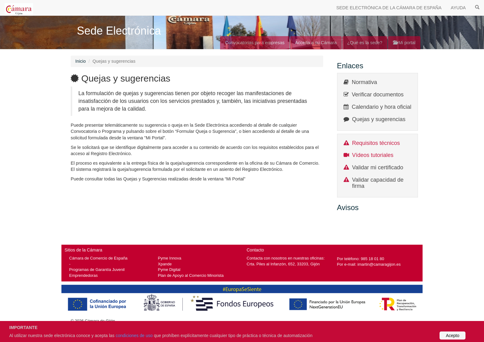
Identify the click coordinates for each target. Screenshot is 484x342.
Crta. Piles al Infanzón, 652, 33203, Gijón (283, 264)
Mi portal (404, 42)
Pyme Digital (169, 269)
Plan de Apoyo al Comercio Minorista (191, 275)
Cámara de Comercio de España (98, 258)
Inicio (80, 61)
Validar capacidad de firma (378, 183)
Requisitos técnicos (376, 143)
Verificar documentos (378, 94)
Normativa (364, 82)
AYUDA (458, 7)
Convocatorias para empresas (255, 42)
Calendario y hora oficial (381, 107)
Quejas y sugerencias (379, 119)
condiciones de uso (134, 335)
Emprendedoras (83, 275)
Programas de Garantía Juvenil (97, 269)
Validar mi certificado (377, 167)
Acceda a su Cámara (316, 42)
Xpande (165, 264)
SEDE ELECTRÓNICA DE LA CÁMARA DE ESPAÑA (389, 7)
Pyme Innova (170, 258)
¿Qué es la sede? (364, 42)
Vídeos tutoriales (373, 155)
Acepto (452, 335)
